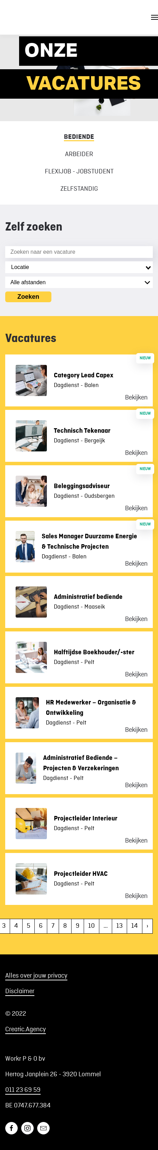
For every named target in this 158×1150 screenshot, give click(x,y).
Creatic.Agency (25, 1029)
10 (91, 926)
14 (134, 926)
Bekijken (136, 398)
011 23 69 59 (23, 1090)
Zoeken (28, 296)
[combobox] (79, 267)
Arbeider (79, 154)
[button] (154, 17)
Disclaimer (19, 991)
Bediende (79, 136)
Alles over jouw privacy (36, 976)
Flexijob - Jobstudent (79, 172)
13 (119, 926)
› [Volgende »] (147, 926)
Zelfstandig (79, 189)
